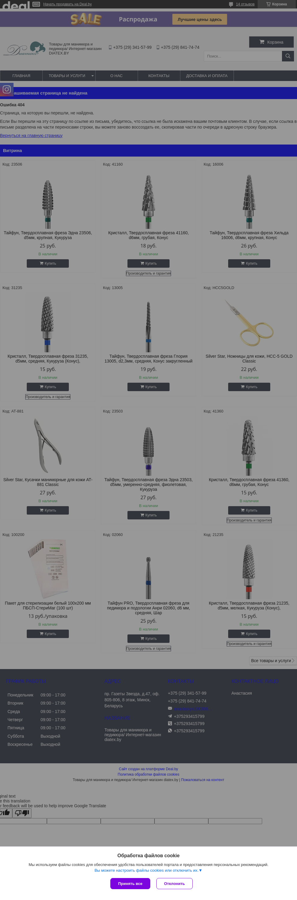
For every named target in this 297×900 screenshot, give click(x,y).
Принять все (130, 883)
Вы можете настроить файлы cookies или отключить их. (146, 870)
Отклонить (174, 883)
